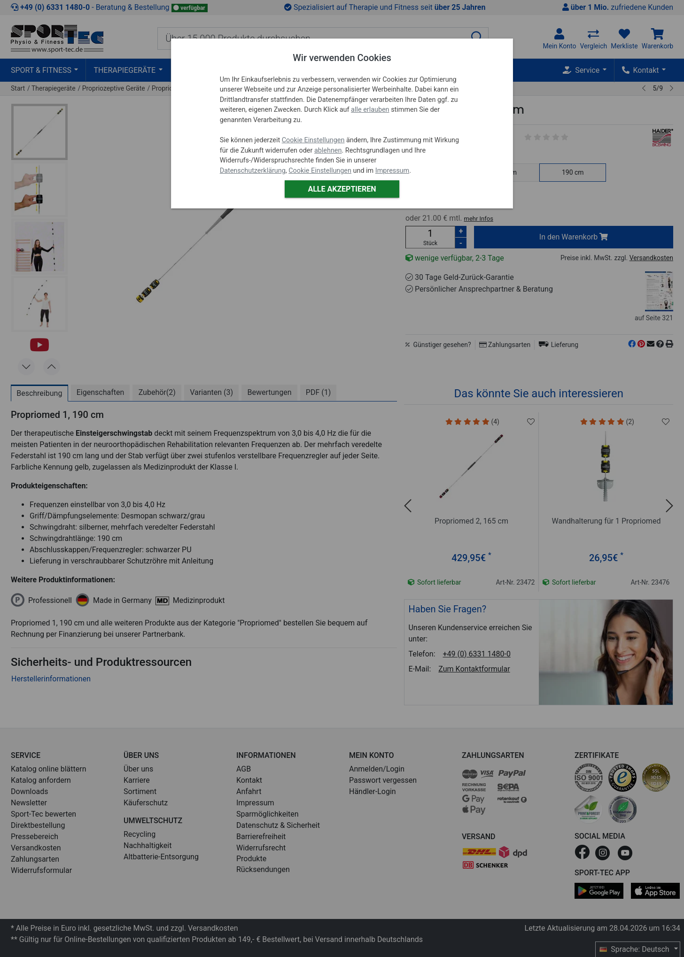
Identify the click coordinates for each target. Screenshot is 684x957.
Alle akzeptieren (342, 189)
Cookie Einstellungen (313, 140)
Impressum (392, 171)
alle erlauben (370, 110)
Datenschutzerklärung (253, 171)
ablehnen (328, 150)
